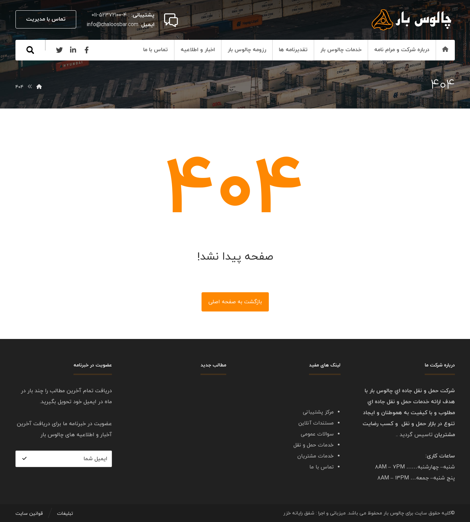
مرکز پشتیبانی (318, 412)
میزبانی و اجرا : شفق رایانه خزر (314, 513)
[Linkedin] (73, 50)
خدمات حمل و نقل (314, 445)
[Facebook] (87, 50)
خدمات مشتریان (315, 456)
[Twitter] (59, 50)
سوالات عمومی (317, 434)
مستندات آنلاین (316, 423)
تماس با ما (321, 467)
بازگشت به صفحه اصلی (235, 302)
